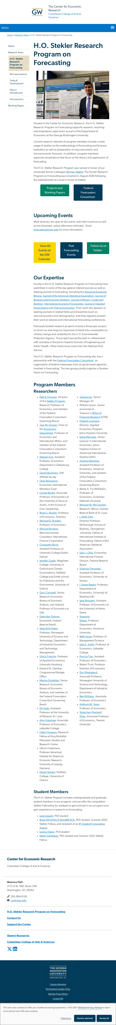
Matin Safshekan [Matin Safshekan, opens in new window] (49, 836)
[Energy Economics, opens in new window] (64, 308)
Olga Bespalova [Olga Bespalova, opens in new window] (49, 481)
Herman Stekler (74, 172)
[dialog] (58, 1014)
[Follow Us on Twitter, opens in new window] (98, 248)
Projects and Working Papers (54, 190)
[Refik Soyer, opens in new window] (86, 636)
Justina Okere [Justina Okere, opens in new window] (47, 832)
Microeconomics (18, 74)
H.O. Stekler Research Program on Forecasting (16, 63)
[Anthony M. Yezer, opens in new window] (89, 704)
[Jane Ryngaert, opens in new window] (87, 600)
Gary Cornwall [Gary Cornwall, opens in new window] (48, 592)
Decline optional (85, 1018)
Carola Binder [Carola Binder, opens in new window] (47, 493)
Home (10, 35)
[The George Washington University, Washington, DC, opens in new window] (58, 972)
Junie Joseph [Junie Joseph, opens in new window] (46, 816)
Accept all (104, 1018)
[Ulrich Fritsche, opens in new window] (48, 656)
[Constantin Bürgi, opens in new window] (49, 545)
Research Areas (22, 35)
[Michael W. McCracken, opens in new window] (93, 505)
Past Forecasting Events (71, 250)
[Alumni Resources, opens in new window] (18, 935)
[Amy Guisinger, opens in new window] (48, 720)
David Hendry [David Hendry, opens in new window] (47, 772)
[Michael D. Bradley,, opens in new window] (51, 521)
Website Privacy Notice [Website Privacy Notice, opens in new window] (58, 994)
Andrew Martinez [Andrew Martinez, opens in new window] (89, 461)
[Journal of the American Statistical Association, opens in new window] (68, 296)
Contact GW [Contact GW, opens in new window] (58, 999)
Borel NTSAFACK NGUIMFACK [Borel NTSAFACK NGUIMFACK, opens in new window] (57, 820)
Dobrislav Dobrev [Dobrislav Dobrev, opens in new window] (49, 616)
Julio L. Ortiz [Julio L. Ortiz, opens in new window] (86, 553)
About (11, 46)
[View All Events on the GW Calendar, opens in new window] (45, 252)
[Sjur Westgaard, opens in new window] (88, 672)
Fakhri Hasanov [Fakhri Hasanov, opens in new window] (48, 732)
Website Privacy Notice (90, 1007)
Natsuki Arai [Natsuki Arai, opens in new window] (46, 457)
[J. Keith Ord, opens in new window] (86, 517)
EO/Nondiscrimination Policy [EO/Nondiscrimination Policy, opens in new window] (58, 989)
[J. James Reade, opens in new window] (88, 584)
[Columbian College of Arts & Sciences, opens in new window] (31, 942)
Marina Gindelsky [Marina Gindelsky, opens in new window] (49, 680)
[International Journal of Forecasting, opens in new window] (63, 304)
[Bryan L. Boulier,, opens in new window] (48, 513)
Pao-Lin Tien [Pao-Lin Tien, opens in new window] (86, 656)
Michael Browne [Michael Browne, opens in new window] (49, 529)
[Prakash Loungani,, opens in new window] (90, 421)
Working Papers (16, 105)
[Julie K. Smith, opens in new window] (87, 644)
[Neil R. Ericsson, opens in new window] (48, 397)
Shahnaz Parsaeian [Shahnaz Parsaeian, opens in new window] (90, 568)
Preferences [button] (66, 1018)
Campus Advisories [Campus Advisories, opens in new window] (58, 984)
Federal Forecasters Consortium (75, 360)
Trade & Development (17, 82)
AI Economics (17, 99)
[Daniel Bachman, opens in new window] (49, 473)
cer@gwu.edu (19, 900)
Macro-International (16, 91)
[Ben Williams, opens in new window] (87, 696)
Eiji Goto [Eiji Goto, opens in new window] (44, 708)
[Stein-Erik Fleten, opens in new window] (49, 628)
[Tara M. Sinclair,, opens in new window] (49, 425)
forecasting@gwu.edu (46, 229)
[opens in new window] (9, 951)
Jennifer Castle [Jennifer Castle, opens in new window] (48, 560)
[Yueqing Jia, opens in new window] (86, 397)
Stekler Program (56, 401)
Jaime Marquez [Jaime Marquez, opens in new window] (88, 437)
